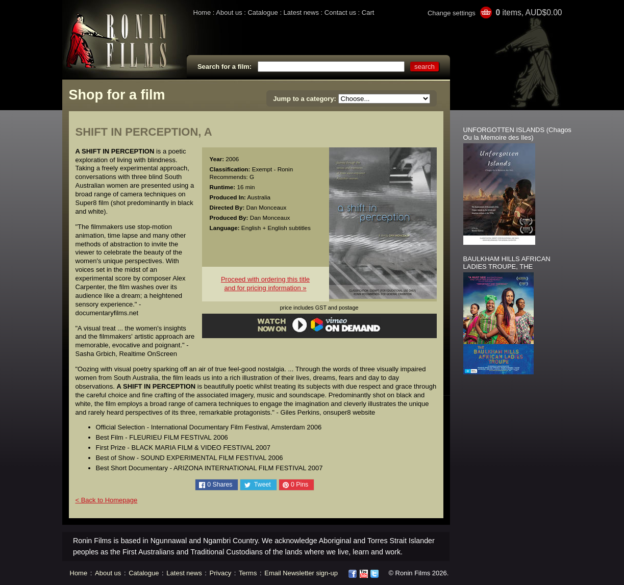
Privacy (221, 573)
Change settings (452, 13)
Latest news (301, 12)
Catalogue (262, 12)
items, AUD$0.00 (528, 12)
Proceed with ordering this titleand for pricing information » (265, 283)
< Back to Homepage (107, 500)
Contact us (340, 12)
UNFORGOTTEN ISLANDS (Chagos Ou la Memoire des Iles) (517, 133)
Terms (248, 573)
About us (229, 12)
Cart (368, 12)
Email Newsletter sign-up (301, 573)
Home (202, 12)
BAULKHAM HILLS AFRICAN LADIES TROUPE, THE (507, 262)
